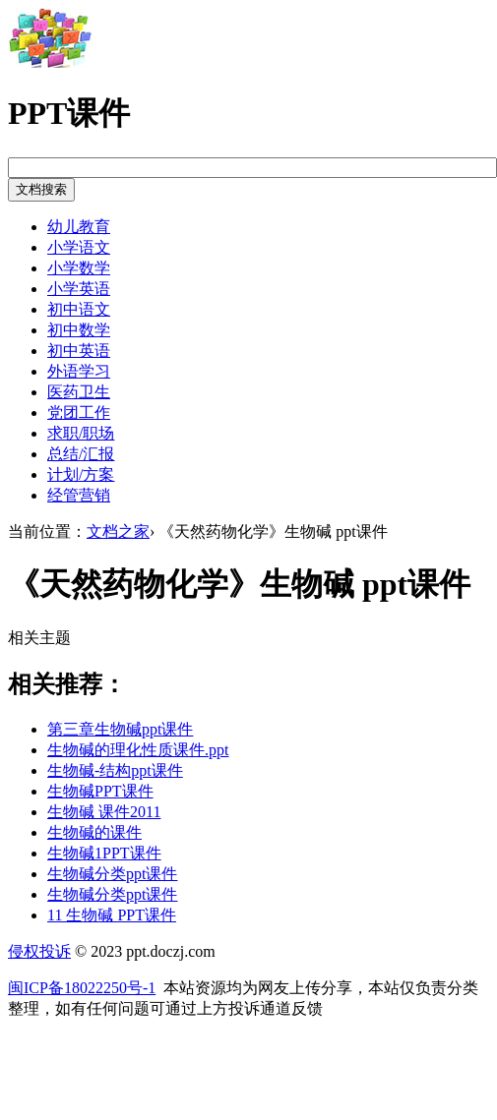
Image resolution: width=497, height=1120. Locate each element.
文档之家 (118, 531)
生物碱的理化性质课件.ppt (137, 749)
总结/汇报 (80, 453)
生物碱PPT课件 (100, 791)
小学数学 (78, 268)
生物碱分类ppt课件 (112, 873)
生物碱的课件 (94, 832)
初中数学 (78, 330)
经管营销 (78, 495)
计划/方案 (80, 474)
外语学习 (78, 371)
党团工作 (78, 412)
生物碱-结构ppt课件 (115, 770)
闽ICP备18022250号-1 (81, 987)
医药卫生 (78, 391)
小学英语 (78, 288)
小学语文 (78, 247)
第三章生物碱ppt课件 (120, 729)
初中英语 (78, 350)
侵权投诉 (39, 951)
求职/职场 (80, 433)
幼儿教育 (78, 226)
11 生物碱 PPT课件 (111, 915)
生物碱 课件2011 (103, 811)
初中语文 (78, 309)
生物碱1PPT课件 (104, 853)
